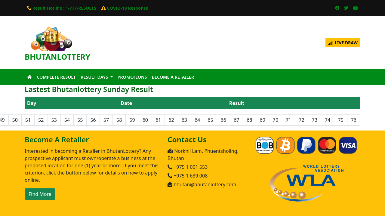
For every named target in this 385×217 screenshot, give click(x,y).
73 (314, 120)
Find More (40, 194)
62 (171, 120)
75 (340, 120)
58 (119, 120)
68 (249, 120)
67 (236, 120)
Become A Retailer (173, 77)
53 (54, 120)
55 (80, 120)
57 (106, 120)
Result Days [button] (95, 77)
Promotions (132, 77)
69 (262, 120)
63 (184, 120)
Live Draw (343, 43)
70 (275, 120)
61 (158, 120)
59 (132, 120)
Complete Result (56, 77)
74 (327, 120)
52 (41, 120)
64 (197, 120)
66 (223, 120)
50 (15, 120)
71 (288, 120)
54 (67, 120)
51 (28, 120)
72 (301, 120)
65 (210, 120)
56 (93, 120)
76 (353, 120)
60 (145, 120)
